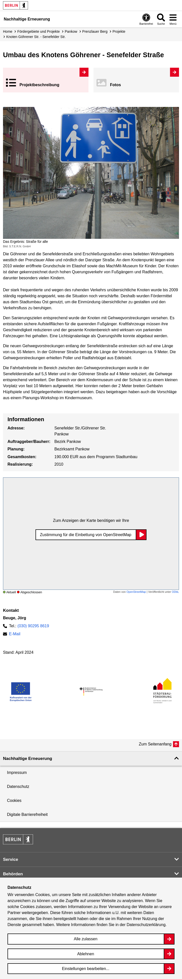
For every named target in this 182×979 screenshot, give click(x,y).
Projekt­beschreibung (39, 85)
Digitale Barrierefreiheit (27, 814)
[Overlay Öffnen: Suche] (161, 19)
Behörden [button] (13, 874)
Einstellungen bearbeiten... (85, 969)
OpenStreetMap (136, 591)
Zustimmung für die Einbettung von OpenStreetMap (86, 535)
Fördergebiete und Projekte (38, 31)
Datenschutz (18, 786)
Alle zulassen (85, 939)
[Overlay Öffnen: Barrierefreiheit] (146, 19)
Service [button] (10, 859)
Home (7, 31)
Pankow (71, 31)
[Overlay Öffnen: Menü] (173, 19)
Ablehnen (85, 954)
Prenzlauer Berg (95, 31)
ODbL (175, 591)
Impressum (17, 772)
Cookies (14, 800)
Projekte (118, 31)
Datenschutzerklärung (146, 925)
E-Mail (14, 634)
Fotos (115, 85)
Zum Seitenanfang (155, 744)
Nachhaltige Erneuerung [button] (27, 758)
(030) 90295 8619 (33, 626)
